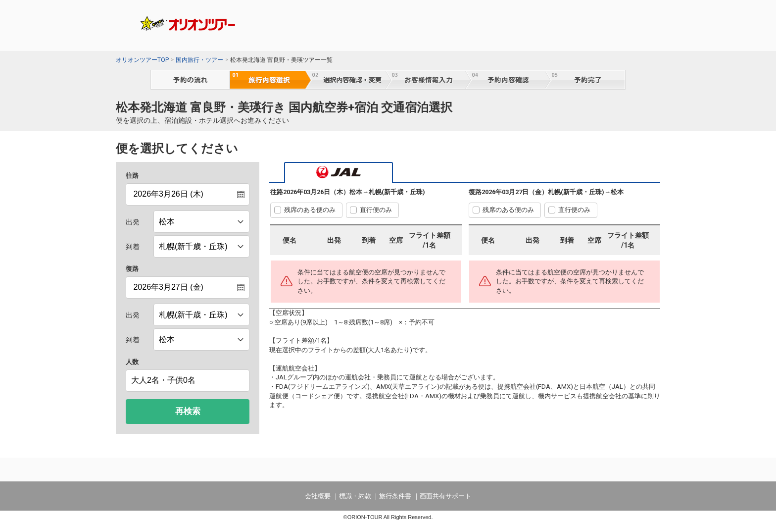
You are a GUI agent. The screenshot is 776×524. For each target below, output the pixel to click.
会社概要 (318, 496)
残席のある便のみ (310, 209)
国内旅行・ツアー (199, 59)
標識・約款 (355, 496)
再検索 (187, 411)
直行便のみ (376, 209)
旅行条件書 (395, 496)
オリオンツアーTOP (142, 59)
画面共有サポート (445, 496)
